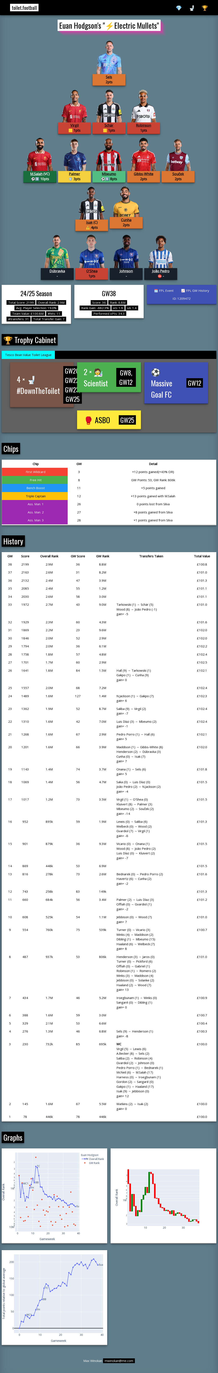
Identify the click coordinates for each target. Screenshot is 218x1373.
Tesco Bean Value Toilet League (28, 355)
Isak (89, 222)
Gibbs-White (143, 174)
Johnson (126, 271)
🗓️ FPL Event (164, 290)
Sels (109, 77)
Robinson (143, 125)
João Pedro (160, 271)
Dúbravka (57, 271)
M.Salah (36, 174)
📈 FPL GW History (195, 290)
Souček (178, 174)
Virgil (74, 125)
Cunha (126, 220)
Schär (108, 125)
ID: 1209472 (182, 298)
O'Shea (91, 271)
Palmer (74, 174)
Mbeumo (109, 174)
